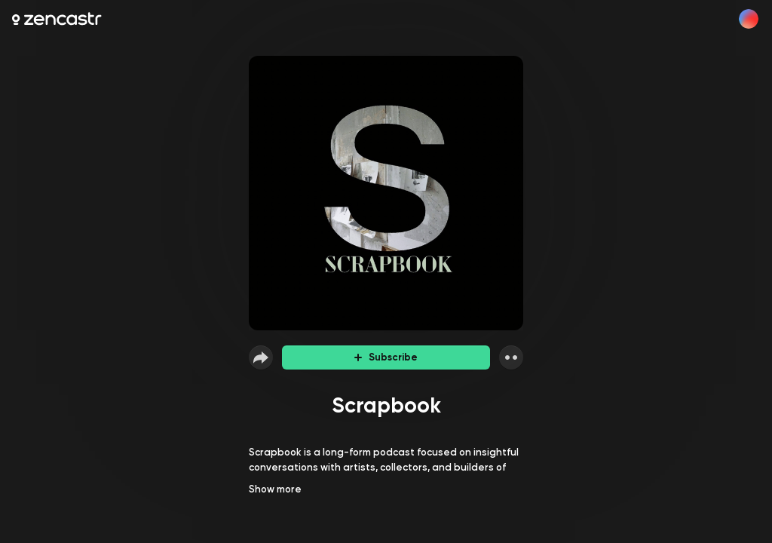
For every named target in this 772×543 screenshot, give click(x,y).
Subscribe (386, 357)
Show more (275, 489)
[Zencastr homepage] (57, 19)
